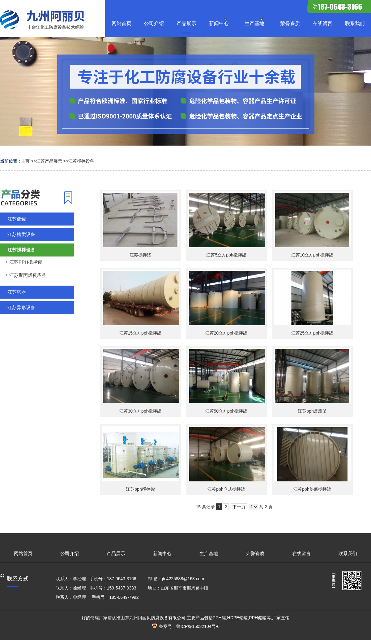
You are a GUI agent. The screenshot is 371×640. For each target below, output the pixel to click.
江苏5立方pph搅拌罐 (226, 254)
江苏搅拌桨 (140, 254)
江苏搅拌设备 (81, 161)
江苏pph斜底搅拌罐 (312, 489)
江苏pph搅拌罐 (140, 489)
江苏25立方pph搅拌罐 (312, 333)
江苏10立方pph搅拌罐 (312, 254)
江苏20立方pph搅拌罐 (226, 333)
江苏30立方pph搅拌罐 (140, 411)
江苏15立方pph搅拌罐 (140, 333)
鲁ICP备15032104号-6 (198, 626)
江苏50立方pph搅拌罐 (226, 411)
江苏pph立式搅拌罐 (226, 489)
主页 (25, 161)
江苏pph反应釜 (312, 411)
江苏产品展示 (49, 161)
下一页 (238, 506)
